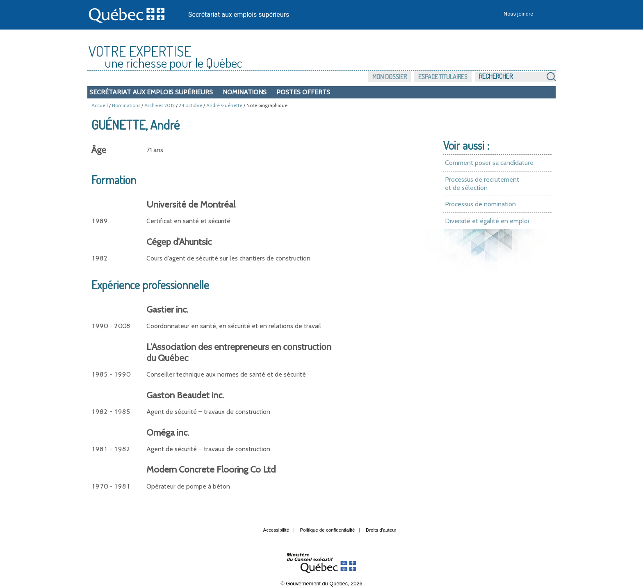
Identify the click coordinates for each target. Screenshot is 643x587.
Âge (98, 149)
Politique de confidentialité (327, 530)
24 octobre (190, 105)
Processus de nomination (480, 204)
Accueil (99, 105)
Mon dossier (389, 77)
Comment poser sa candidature (489, 163)
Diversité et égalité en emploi (487, 221)
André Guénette (224, 105)
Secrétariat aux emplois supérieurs (238, 14)
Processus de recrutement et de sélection (482, 184)
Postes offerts (303, 92)
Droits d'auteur (381, 530)
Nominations (245, 92)
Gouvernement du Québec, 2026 (324, 583)
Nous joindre (518, 14)
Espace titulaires (442, 77)
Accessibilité (276, 530)
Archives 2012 (159, 105)
